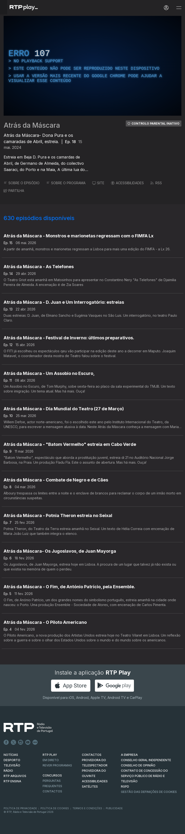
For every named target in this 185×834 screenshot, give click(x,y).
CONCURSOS (52, 775)
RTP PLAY (50, 755)
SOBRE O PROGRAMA (66, 183)
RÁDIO (8, 770)
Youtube (28, 742)
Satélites (90, 786)
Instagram (20, 742)
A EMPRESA (129, 755)
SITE (98, 183)
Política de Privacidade (20, 808)
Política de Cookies (54, 808)
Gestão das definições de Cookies (149, 792)
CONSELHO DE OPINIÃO (138, 765)
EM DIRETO (51, 760)
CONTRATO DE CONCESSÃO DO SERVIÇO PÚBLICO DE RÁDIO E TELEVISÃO (144, 776)
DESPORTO (12, 760)
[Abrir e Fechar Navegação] (178, 8)
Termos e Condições (87, 808)
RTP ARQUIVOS (15, 776)
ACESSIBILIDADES (127, 183)
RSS (156, 183)
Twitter (13, 742)
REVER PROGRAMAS (57, 765)
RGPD (125, 786)
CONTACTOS (91, 755)
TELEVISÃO (12, 765)
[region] (92, 66)
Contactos (52, 791)
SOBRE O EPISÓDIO (22, 183)
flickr (35, 742)
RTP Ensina (12, 781)
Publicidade (114, 808)
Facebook (6, 742)
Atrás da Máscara (32, 125)
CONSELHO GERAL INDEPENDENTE (146, 760)
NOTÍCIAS (11, 755)
